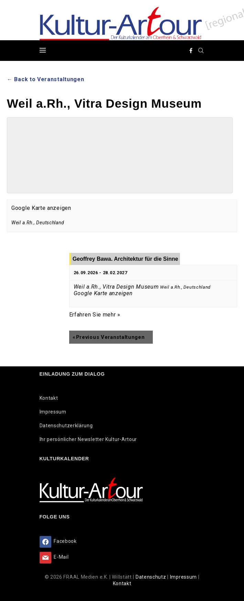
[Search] (201, 51)
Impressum (53, 412)
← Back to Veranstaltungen (45, 79)
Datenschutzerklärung (66, 425)
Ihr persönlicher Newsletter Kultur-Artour (88, 439)
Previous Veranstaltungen (109, 337)
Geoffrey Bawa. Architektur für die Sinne (125, 259)
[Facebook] (191, 51)
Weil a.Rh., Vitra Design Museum (116, 286)
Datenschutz (151, 577)
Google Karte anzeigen (41, 208)
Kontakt (49, 398)
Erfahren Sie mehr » (94, 314)
